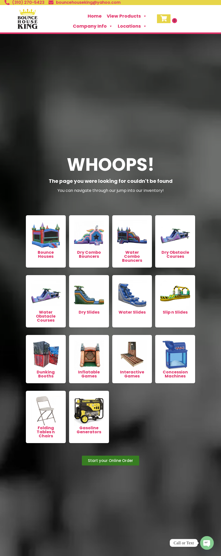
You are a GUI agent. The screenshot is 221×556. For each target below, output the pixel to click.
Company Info (93, 26)
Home (95, 16)
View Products (127, 16)
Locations (132, 26)
